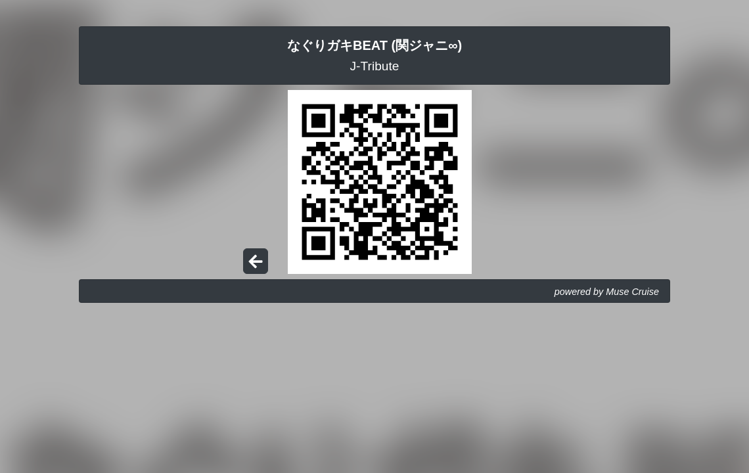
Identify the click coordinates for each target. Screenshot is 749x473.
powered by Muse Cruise (607, 291)
